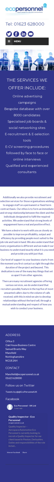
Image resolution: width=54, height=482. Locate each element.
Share (24, 452)
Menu (13, 41)
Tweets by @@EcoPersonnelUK (21, 391)
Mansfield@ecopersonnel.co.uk (22, 374)
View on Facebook (13, 452)
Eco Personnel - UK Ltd (25, 405)
